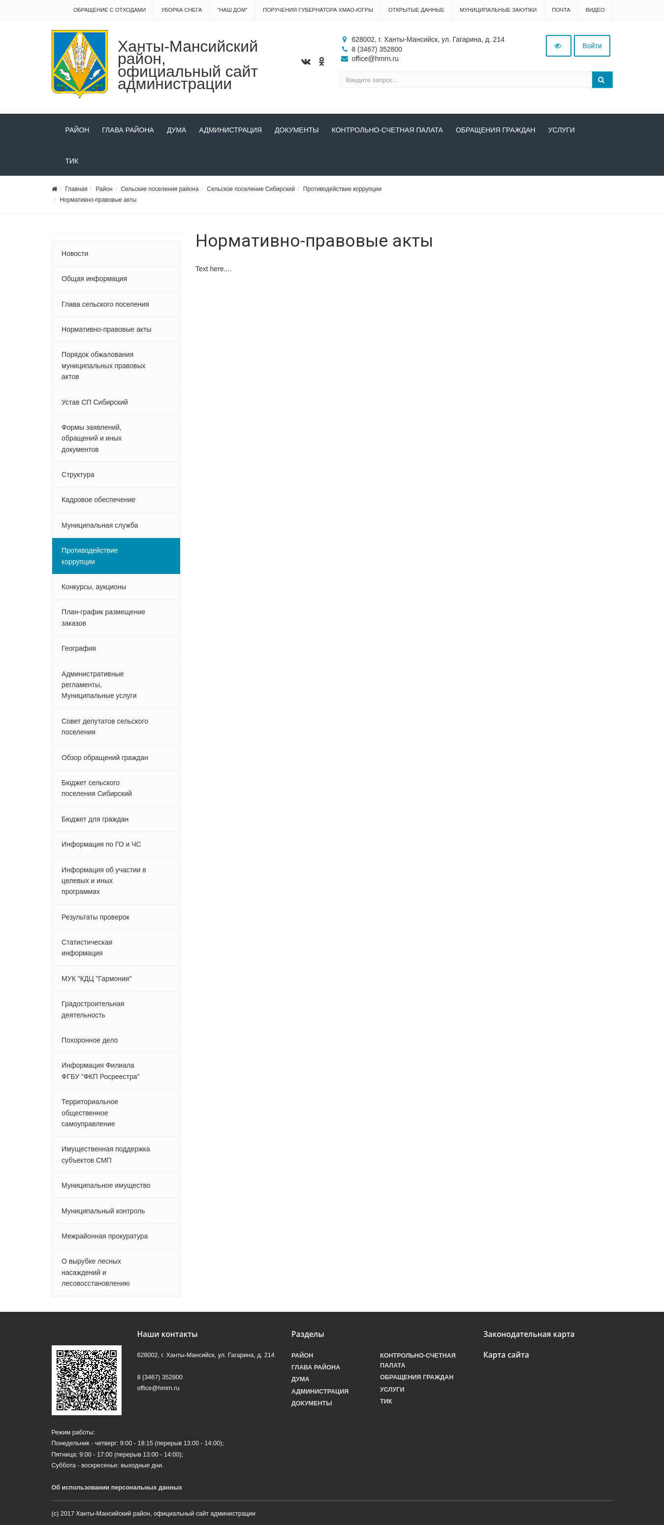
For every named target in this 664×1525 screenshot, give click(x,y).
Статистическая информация (87, 947)
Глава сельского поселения (105, 304)
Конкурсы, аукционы (94, 587)
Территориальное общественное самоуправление (90, 1113)
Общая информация (94, 279)
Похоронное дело (90, 1040)
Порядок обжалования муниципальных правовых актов (103, 365)
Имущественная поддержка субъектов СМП (106, 1154)
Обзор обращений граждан (105, 758)
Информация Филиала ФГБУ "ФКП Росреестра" (100, 1070)
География (79, 648)
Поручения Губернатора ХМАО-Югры (318, 10)
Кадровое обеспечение (98, 500)
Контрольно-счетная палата (387, 130)
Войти (591, 46)
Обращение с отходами (109, 10)
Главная (76, 189)
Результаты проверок (95, 917)
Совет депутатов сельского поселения (105, 726)
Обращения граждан (496, 130)
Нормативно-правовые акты (98, 199)
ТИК (72, 161)
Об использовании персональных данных (117, 1487)
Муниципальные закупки (498, 10)
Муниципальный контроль (103, 1211)
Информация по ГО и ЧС (101, 844)
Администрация (230, 130)
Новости (75, 253)
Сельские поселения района (159, 189)
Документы (297, 130)
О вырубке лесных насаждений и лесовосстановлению (96, 1272)
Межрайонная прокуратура (105, 1236)
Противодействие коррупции (342, 189)
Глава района (128, 130)
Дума (177, 130)
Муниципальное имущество (106, 1185)
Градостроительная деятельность (93, 1009)
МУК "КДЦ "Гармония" (96, 979)
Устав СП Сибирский (95, 402)
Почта (561, 10)
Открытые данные (416, 10)
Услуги (561, 130)
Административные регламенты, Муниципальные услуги (99, 685)
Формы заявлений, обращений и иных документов (92, 438)
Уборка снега (181, 10)
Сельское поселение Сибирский (251, 189)
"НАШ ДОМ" (232, 10)
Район (77, 130)
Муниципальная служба (100, 525)
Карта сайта (506, 1355)
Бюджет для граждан (95, 819)
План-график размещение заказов (103, 617)
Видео (595, 10)
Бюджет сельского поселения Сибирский (97, 788)
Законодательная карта (529, 1334)
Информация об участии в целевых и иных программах (104, 881)
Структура (78, 474)
